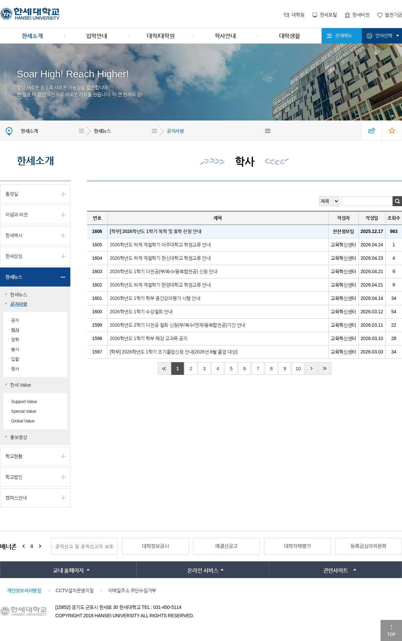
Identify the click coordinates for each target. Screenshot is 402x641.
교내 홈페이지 (68, 570)
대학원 (297, 14)
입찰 (15, 359)
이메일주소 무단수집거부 (132, 590)
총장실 (11, 193)
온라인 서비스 (202, 570)
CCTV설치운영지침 (74, 590)
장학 (15, 339)
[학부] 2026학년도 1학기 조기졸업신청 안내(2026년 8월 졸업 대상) (174, 351)
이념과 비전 (16, 214)
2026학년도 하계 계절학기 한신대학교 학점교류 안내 (160, 258)
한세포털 (328, 14)
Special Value (23, 411)
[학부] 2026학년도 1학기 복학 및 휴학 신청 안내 (155, 231)
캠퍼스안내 (16, 497)
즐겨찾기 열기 (392, 130)
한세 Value (20, 385)
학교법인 (13, 477)
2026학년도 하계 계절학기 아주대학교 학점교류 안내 (160, 244)
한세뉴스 (102, 131)
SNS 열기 (372, 130)
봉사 (15, 349)
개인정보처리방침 (24, 590)
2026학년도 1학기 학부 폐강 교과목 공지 (149, 338)
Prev (23, 546)
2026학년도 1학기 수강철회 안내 (141, 311)
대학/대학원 (161, 36)
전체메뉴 (343, 35)
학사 (15, 329)
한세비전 (361, 14)
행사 (15, 368)
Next (40, 546)
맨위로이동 (391, 630)
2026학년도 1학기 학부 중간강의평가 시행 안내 (155, 298)
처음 (164, 368)
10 (297, 368)
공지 (15, 320)
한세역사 (13, 235)
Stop (32, 546)
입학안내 (96, 36)
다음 (311, 368)
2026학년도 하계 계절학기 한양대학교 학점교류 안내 (160, 285)
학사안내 (225, 36)
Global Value (23, 420)
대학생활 (289, 36)
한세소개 (32, 36)
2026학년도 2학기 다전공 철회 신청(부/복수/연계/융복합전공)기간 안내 (178, 325)
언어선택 (383, 35)
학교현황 (13, 456)
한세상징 (13, 256)
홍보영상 (18, 437)
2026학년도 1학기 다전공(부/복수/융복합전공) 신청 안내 (163, 271)
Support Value (24, 401)
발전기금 (393, 14)
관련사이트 (335, 570)
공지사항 (175, 131)
